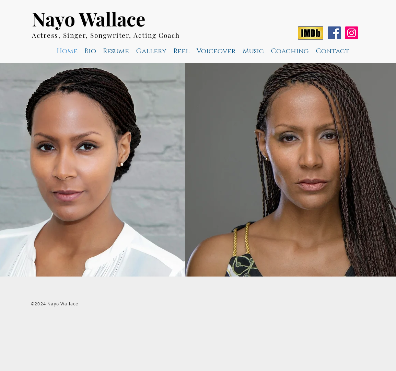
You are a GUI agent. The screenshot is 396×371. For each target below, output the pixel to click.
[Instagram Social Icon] (351, 32)
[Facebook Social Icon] (334, 32)
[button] (181, 51)
